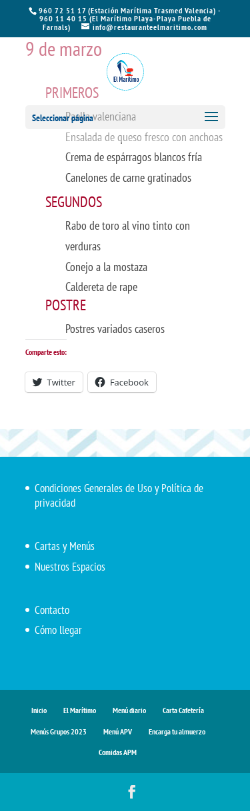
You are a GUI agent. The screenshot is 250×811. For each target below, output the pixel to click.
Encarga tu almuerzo (177, 731)
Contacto (52, 610)
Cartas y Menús (65, 546)
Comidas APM (118, 752)
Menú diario (129, 710)
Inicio (39, 710)
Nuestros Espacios (70, 566)
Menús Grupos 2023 (59, 731)
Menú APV (117, 731)
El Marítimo (79, 710)
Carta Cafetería (183, 710)
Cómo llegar (58, 630)
